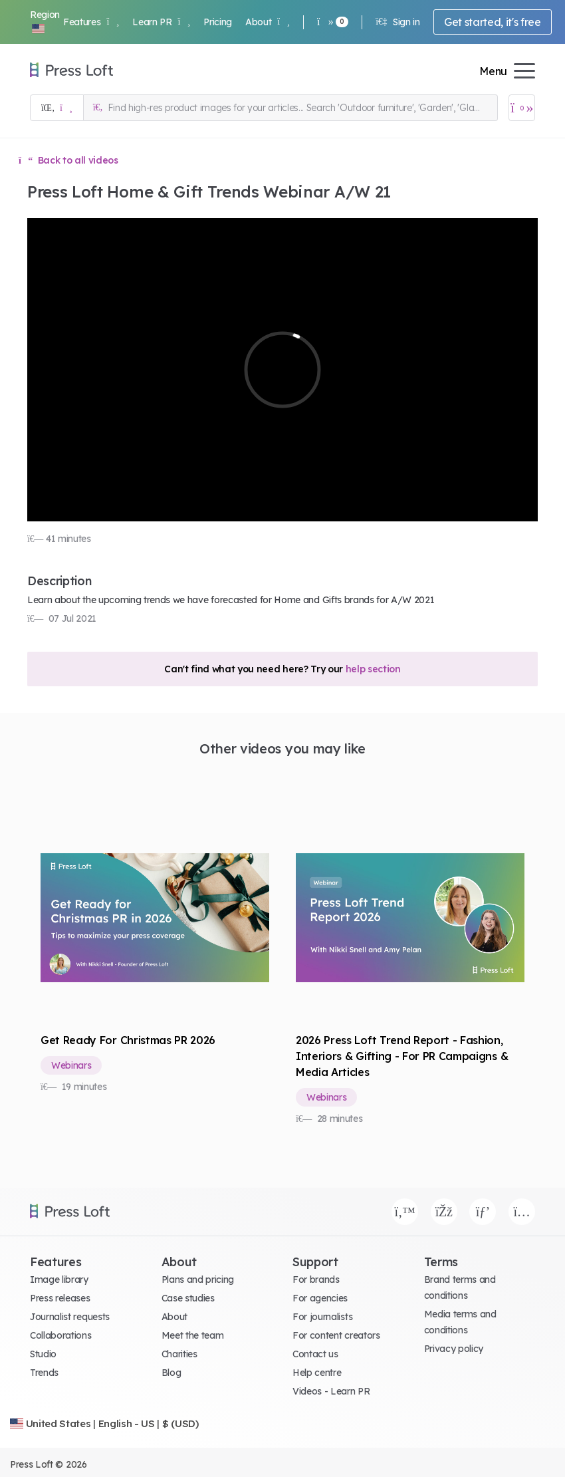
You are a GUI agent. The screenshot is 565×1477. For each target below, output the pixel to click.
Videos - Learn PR (331, 1391)
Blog (171, 1373)
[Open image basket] (521, 107)
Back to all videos (68, 160)
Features (91, 22)
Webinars (71, 1065)
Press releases (60, 1298)
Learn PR (161, 22)
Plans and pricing (198, 1279)
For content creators (336, 1335)
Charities (179, 1354)
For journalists (322, 1317)
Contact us (315, 1354)
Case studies (188, 1298)
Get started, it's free (492, 22)
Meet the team (193, 1335)
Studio (43, 1354)
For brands (316, 1279)
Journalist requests (70, 1317)
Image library (59, 1279)
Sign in (398, 22)
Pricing (217, 22)
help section (373, 669)
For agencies (320, 1298)
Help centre (316, 1373)
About (267, 22)
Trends (44, 1373)
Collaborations (61, 1335)
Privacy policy (454, 1349)
